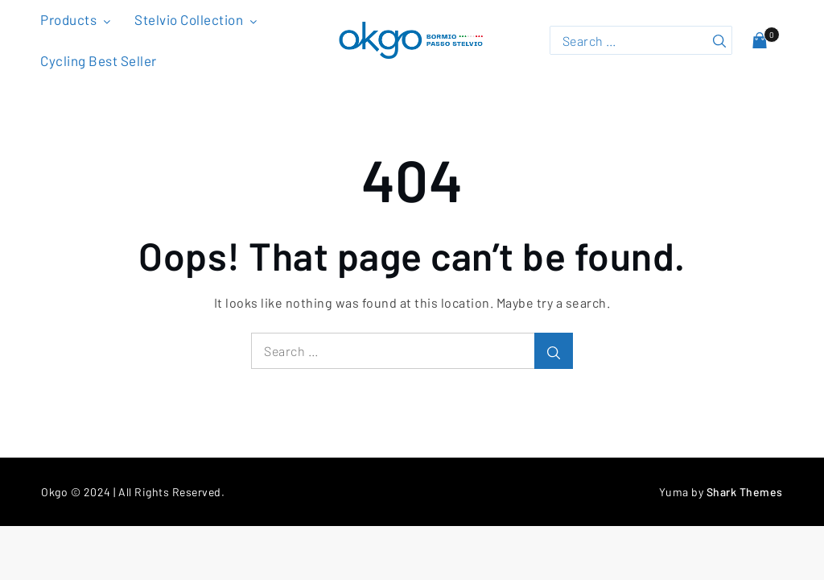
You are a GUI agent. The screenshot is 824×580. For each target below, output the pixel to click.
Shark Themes (745, 492)
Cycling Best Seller (98, 60)
